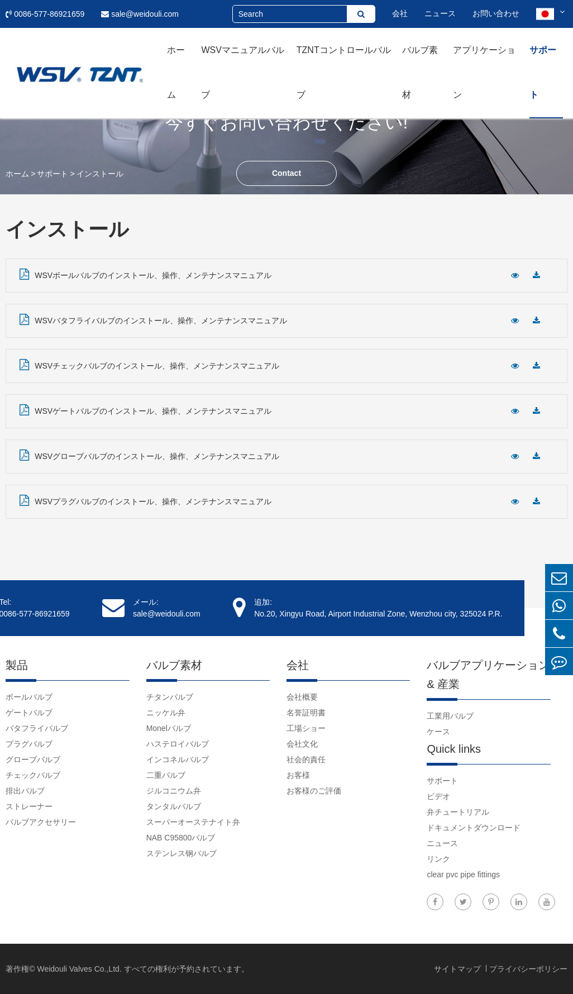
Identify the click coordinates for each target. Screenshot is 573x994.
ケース (438, 731)
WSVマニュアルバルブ (242, 72)
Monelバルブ (168, 728)
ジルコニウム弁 (173, 790)
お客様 (298, 775)
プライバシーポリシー (528, 968)
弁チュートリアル (458, 811)
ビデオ (438, 796)
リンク (438, 858)
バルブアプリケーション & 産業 (488, 674)
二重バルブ (165, 775)
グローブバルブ (33, 759)
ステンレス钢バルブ (181, 853)
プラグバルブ (29, 743)
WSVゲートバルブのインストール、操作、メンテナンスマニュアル (145, 409)
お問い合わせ (495, 13)
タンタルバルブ (173, 806)
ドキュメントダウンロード (474, 827)
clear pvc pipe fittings (463, 874)
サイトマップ (458, 968)
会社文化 (302, 743)
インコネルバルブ (177, 759)
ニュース (440, 13)
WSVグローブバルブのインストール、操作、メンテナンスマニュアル (149, 455)
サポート (542, 72)
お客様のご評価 (313, 790)
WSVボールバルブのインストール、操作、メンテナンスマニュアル (145, 274)
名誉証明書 (306, 712)
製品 (17, 665)
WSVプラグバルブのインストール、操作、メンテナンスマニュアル (145, 500)
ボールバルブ (29, 696)
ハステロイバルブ (177, 743)
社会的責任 (306, 759)
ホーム (176, 72)
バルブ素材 (420, 72)
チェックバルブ (33, 775)
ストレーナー (29, 806)
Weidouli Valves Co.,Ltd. (79, 968)
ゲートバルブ (29, 712)
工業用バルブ (450, 715)
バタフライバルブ (37, 728)
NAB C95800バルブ (181, 837)
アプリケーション (484, 72)
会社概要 (302, 696)
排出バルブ (25, 790)
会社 (400, 13)
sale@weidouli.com (140, 13)
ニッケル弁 (165, 712)
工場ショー (306, 728)
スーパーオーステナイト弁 (193, 822)
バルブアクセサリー (41, 822)
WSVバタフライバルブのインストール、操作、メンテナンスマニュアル (153, 319)
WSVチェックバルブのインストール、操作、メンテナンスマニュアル (149, 364)
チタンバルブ (169, 696)
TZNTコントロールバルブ (344, 72)
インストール (100, 173)
